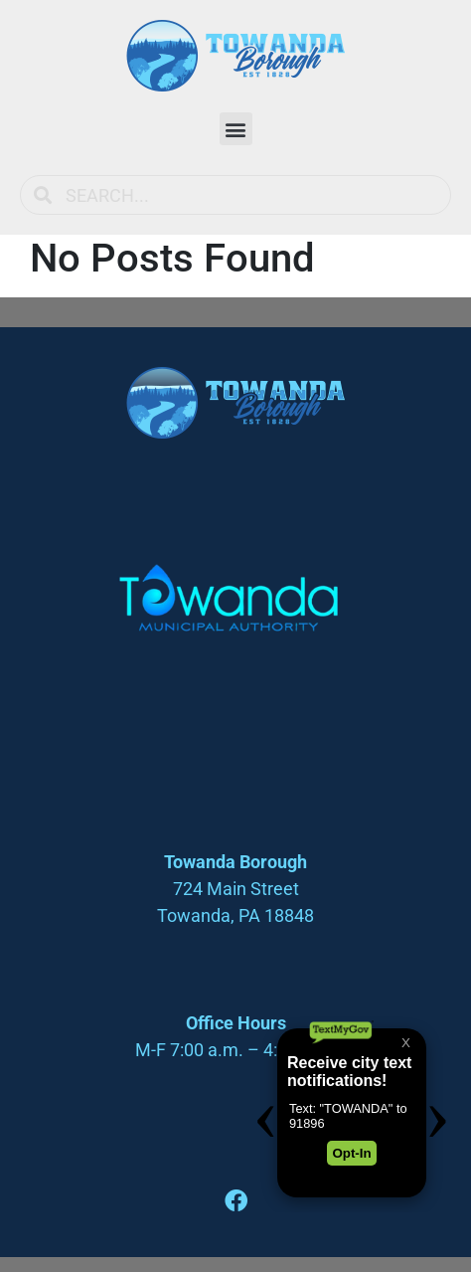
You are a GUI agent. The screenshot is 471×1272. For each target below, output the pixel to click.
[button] (236, 128)
